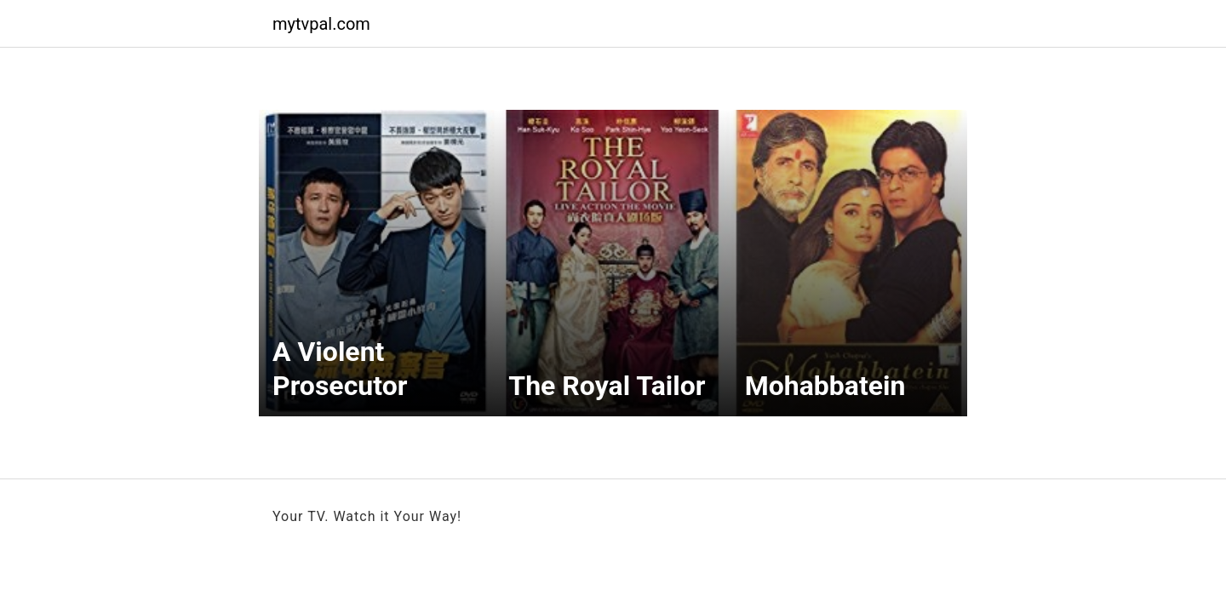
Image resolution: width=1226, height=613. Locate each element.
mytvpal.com (321, 23)
